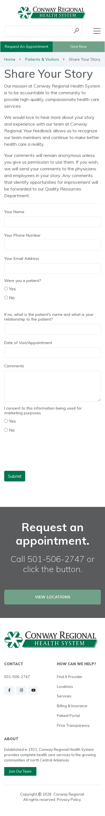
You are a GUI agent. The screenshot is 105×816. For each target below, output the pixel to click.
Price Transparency (73, 725)
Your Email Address (21, 258)
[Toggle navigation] (97, 31)
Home (9, 59)
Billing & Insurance (72, 706)
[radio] (6, 288)
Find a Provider (70, 676)
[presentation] (46, 455)
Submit (15, 476)
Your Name (14, 212)
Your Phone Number (22, 235)
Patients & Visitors (42, 59)
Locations (65, 686)
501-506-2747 (17, 676)
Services (64, 696)
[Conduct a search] (38, 31)
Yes (10, 288)
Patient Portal (68, 715)
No (9, 297)
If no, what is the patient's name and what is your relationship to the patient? (49, 317)
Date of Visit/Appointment (28, 342)
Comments (14, 366)
